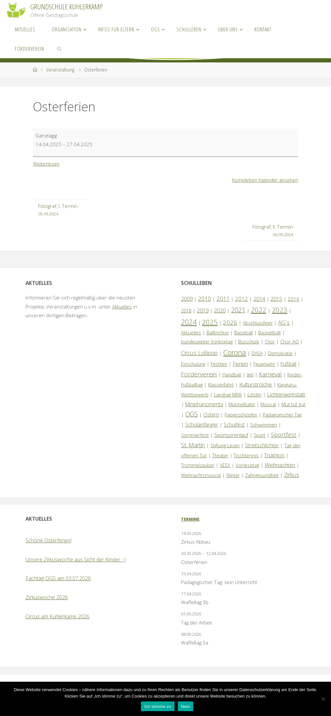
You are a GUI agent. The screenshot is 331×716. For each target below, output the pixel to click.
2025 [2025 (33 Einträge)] (210, 322)
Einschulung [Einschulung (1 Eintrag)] (193, 364)
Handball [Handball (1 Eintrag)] (231, 375)
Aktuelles (122, 306)
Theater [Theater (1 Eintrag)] (220, 455)
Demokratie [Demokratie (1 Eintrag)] (280, 353)
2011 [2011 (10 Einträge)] (223, 298)
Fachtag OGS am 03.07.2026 (58, 578)
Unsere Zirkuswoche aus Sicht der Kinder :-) (76, 559)
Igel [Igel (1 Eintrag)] (250, 375)
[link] (60, 48)
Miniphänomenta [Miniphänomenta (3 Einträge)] (204, 404)
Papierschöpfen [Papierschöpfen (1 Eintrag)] (241, 415)
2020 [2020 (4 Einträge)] (220, 310)
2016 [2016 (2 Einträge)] (293, 299)
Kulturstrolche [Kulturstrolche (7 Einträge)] (255, 384)
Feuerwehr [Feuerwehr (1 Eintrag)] (264, 364)
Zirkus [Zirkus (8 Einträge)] (291, 475)
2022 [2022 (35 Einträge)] (258, 309)
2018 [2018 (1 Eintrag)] (186, 311)
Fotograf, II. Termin (272, 230)
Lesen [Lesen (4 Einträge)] (254, 394)
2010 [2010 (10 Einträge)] (204, 298)
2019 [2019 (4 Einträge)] (202, 310)
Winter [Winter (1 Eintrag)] (233, 475)
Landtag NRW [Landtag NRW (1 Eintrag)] (228, 395)
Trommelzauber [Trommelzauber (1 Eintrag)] (197, 465)
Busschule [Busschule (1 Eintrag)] (248, 342)
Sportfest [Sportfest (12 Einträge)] (283, 434)
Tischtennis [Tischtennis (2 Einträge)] (246, 455)
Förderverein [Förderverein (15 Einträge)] (199, 374)
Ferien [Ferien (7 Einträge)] (240, 363)
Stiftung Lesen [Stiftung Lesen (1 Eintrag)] (225, 445)
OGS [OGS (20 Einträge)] (191, 414)
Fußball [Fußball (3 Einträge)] (288, 363)
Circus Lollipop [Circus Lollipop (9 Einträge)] (199, 353)
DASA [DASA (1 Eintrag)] (256, 353)
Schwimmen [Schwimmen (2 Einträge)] (263, 424)
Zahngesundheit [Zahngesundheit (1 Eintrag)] (262, 475)
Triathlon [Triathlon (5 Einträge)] (274, 455)
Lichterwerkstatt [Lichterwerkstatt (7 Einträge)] (286, 394)
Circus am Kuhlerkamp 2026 (58, 616)
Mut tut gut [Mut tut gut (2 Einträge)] (293, 404)
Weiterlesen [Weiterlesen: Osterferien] (46, 163)
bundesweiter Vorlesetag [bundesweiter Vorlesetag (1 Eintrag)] (207, 342)
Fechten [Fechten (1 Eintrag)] (219, 364)
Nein (185, 706)
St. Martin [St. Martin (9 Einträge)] (193, 445)
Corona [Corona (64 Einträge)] (234, 352)
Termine (190, 519)
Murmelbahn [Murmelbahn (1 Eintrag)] (242, 404)
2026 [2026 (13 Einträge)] (230, 322)
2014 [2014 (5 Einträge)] (259, 298)
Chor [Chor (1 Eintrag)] (270, 342)
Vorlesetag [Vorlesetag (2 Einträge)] (247, 465)
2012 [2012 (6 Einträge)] (241, 298)
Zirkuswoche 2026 (47, 597)
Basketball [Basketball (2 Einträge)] (269, 332)
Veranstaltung (60, 70)
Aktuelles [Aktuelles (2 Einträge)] (191, 332)
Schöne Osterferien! (48, 540)
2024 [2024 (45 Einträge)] (189, 322)
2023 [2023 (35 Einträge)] (279, 309)
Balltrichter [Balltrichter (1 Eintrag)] (218, 333)
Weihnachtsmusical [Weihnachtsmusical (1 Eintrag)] (201, 475)
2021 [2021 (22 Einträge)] (238, 310)
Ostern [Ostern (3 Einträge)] (211, 414)
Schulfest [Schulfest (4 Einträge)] (234, 424)
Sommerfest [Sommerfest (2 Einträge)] (195, 435)
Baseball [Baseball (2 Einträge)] (243, 332)
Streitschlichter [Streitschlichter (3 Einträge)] (262, 445)
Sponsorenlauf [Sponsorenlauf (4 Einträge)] (231, 435)
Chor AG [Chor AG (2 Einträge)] (289, 341)
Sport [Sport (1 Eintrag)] (259, 435)
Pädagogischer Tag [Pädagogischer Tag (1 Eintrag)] (282, 415)
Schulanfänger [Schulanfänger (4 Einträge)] (201, 424)
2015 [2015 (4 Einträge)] (276, 298)
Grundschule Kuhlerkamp (66, 7)
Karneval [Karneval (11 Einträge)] (270, 374)
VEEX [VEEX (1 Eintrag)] (225, 465)
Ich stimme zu (157, 706)
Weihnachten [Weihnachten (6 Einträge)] (280, 465)
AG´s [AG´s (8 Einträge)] (284, 322)
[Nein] (323, 699)
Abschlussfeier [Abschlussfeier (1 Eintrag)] (257, 323)
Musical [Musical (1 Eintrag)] (268, 404)
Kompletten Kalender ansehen (264, 180)
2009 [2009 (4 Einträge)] (187, 298)
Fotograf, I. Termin (58, 210)
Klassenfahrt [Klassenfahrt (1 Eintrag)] (221, 385)
